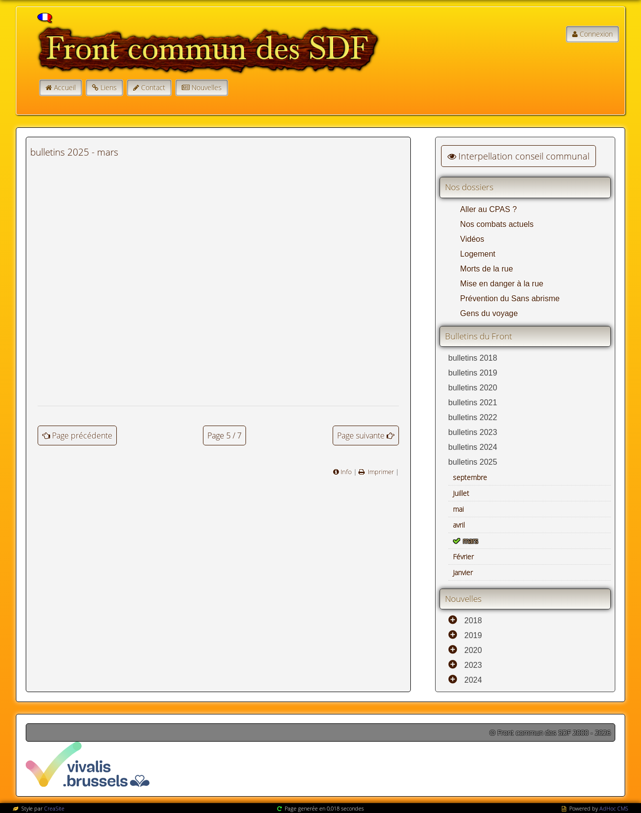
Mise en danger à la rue (501, 283)
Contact (153, 87)
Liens (108, 87)
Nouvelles (207, 87)
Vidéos (472, 239)
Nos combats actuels (497, 224)
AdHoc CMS (613, 808)
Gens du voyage (489, 313)
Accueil (65, 87)
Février (463, 556)
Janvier (463, 572)
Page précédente (82, 435)
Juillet (461, 493)
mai (458, 509)
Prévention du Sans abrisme (510, 298)
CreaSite (54, 808)
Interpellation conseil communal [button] (518, 156)
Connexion (596, 34)
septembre (470, 477)
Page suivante (361, 435)
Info (346, 471)
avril (459, 525)
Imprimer (380, 471)
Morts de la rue (486, 269)
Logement (477, 254)
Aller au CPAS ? (488, 209)
